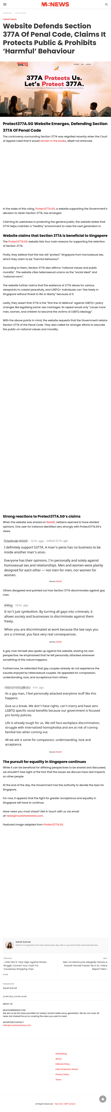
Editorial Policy (63, 1064)
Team (58, 1079)
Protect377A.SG (45, 208)
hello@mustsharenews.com (17, 1025)
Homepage (7, 13)
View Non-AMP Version (65, 1103)
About (59, 1058)
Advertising (61, 1053)
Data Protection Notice (67, 1069)
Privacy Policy (62, 1074)
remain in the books (53, 141)
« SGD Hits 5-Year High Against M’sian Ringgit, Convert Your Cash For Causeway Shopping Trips (25, 965)
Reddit (51, 522)
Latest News (20, 13)
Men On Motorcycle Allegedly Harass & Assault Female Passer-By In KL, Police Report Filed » (85, 965)
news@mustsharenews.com (24, 816)
